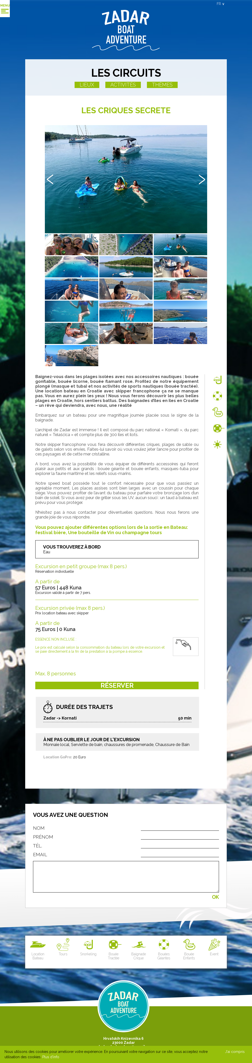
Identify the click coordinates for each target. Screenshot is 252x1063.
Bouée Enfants (189, 949)
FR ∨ (221, 4)
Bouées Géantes (164, 949)
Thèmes (162, 85)
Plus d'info (50, 1057)
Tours (63, 947)
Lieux (87, 85)
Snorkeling (88, 947)
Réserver (117, 685)
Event (214, 947)
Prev (50, 179)
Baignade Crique (139, 949)
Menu (5, 5)
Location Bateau (38, 949)
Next (202, 179)
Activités (123, 85)
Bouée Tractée (113, 949)
